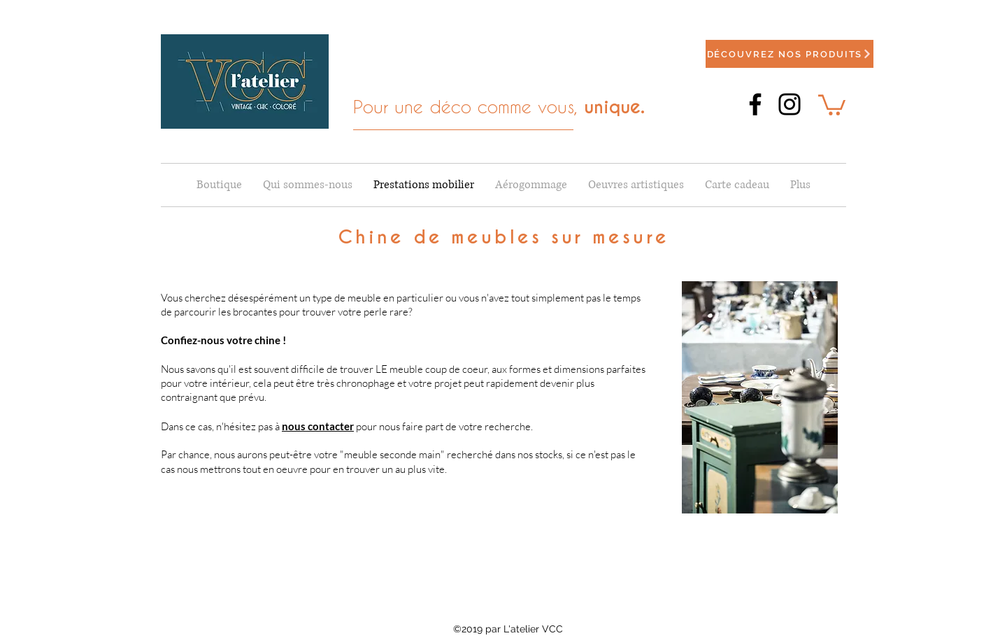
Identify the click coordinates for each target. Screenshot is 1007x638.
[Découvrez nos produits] (789, 54)
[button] (831, 103)
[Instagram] (789, 104)
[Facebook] (755, 104)
